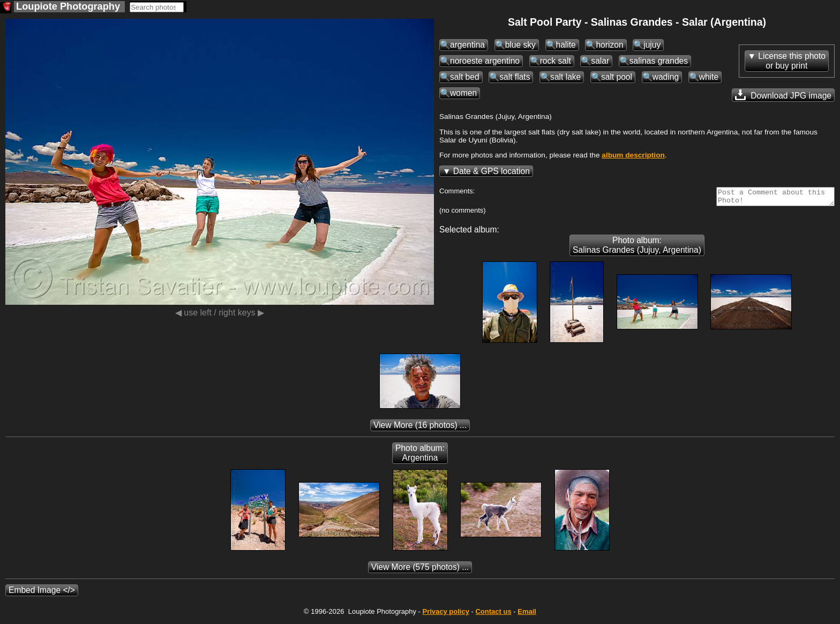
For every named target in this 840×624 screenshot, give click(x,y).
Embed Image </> (42, 593)
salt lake (565, 76)
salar (600, 60)
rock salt (555, 60)
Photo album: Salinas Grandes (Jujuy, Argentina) (637, 248)
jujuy (652, 44)
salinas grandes (658, 60)
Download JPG (783, 94)
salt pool (616, 76)
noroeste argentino (485, 60)
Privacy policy (445, 615)
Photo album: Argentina (420, 456)
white (708, 76)
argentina (467, 44)
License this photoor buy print (792, 60)
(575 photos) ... (420, 570)
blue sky (520, 44)
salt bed (464, 76)
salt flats (514, 76)
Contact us (493, 615)
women (463, 92)
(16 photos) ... (420, 428)
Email (527, 615)
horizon (609, 44)
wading (665, 76)
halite (566, 44)
